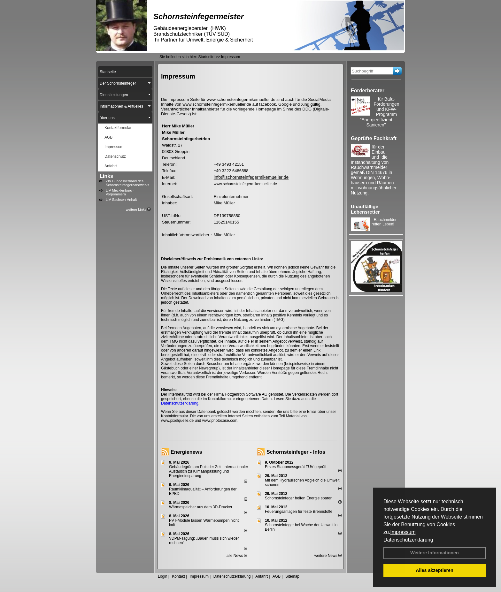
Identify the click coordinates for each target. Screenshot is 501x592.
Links (106, 176)
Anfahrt (261, 576)
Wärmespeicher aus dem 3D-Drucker (200, 507)
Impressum (402, 532)
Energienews (186, 452)
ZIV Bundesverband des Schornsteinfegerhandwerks (127, 183)
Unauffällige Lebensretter (365, 209)
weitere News (328, 555)
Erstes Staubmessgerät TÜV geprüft (296, 467)
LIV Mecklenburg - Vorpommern (120, 192)
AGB (277, 576)
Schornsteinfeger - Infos (295, 452)
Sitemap (292, 576)
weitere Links (138, 209)
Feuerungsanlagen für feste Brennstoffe (298, 511)
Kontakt (178, 576)
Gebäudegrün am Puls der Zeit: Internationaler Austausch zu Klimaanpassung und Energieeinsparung (208, 471)
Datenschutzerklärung (408, 540)
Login (162, 576)
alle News (237, 555)
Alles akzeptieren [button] (434, 570)
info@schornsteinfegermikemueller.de (251, 177)
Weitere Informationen (434, 552)
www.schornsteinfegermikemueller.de (245, 184)
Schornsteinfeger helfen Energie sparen (298, 498)
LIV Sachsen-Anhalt (121, 199)
